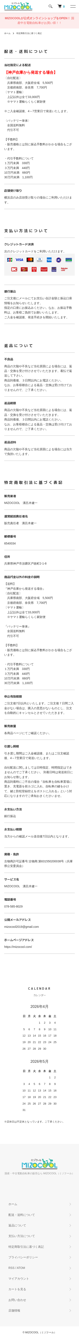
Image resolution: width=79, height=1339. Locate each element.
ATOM (21, 1268)
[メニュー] (72, 6)
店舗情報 (14, 1310)
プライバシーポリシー (23, 1257)
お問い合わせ (17, 1300)
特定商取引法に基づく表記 (26, 1246)
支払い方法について (21, 1236)
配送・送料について (21, 1215)
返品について (17, 1225)
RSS (11, 1268)
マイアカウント (18, 1278)
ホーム (7, 33)
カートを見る (17, 1289)
